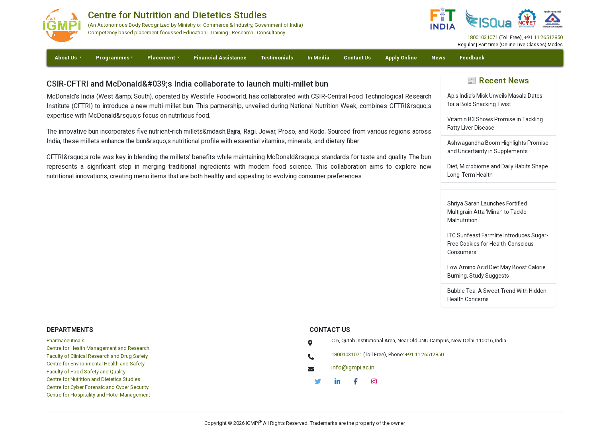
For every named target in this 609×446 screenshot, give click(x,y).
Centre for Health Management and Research (98, 348)
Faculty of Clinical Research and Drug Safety (97, 356)
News (438, 58)
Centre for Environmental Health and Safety (96, 364)
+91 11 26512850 (543, 37)
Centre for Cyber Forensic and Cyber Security (98, 387)
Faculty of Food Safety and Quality (86, 372)
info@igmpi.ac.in (352, 367)
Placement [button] (161, 58)
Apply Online (401, 58)
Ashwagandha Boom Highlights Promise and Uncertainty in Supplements (497, 147)
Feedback (472, 58)
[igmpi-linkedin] (337, 381)
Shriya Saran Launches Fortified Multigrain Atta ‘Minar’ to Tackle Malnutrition (487, 211)
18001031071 (482, 37)
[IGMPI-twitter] (317, 381)
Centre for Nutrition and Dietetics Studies (93, 379)
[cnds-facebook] (356, 381)
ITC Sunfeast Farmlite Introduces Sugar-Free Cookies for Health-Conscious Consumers (497, 243)
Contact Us (357, 58)
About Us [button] (66, 58)
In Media (318, 58)
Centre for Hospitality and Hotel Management (98, 395)
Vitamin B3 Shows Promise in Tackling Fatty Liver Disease (495, 123)
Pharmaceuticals (65, 340)
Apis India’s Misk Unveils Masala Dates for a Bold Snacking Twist (494, 100)
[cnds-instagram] (374, 381)
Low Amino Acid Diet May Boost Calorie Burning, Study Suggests (496, 271)
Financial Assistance (220, 58)
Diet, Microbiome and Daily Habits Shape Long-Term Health (497, 170)
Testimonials (277, 58)
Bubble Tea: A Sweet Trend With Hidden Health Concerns (496, 295)
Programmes (112, 58)
